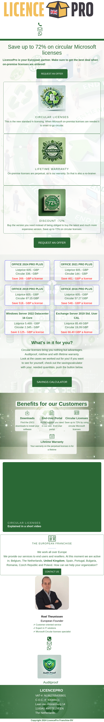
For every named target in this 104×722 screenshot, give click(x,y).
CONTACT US (52, 572)
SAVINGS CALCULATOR (52, 381)
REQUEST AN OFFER (52, 74)
